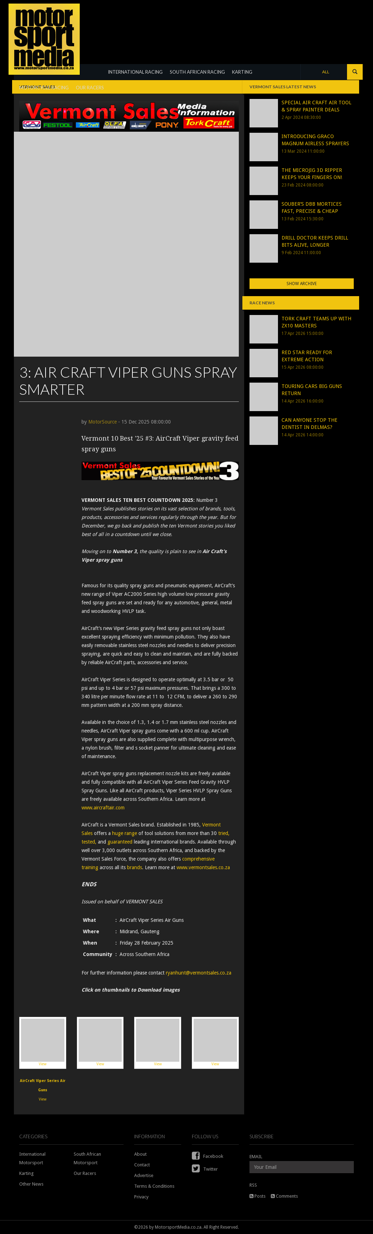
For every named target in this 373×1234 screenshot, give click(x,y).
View (42, 1042)
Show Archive (302, 283)
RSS (253, 1185)
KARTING (242, 72)
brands (134, 867)
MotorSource (102, 422)
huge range (124, 833)
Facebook (207, 1156)
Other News (31, 1184)
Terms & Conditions (154, 1186)
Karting (26, 1173)
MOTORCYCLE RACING (44, 87)
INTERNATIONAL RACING (135, 72)
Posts (257, 1196)
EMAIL (255, 1156)
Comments (284, 1196)
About (140, 1154)
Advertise (143, 1175)
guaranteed (119, 842)
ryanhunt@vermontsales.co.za (198, 973)
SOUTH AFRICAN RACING (197, 72)
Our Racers (85, 1173)
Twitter (205, 1169)
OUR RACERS (90, 87)
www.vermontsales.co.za (203, 867)
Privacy (141, 1196)
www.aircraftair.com (103, 807)
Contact (142, 1164)
